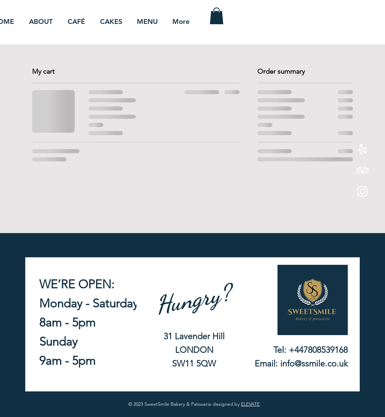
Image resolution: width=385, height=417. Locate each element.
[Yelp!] (362, 149)
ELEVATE (250, 404)
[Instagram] (362, 191)
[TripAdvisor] (362, 170)
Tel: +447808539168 (310, 350)
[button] (217, 16)
